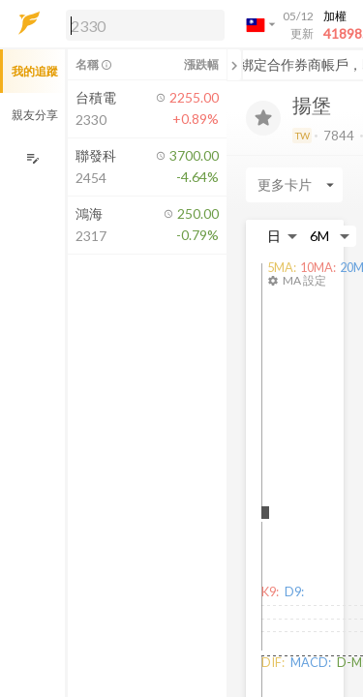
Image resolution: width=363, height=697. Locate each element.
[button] (141, 24)
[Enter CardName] (294, 184)
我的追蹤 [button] (35, 71)
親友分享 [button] (35, 114)
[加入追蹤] (263, 118)
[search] (145, 25)
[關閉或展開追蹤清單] (234, 64)
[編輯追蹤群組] (32, 158)
